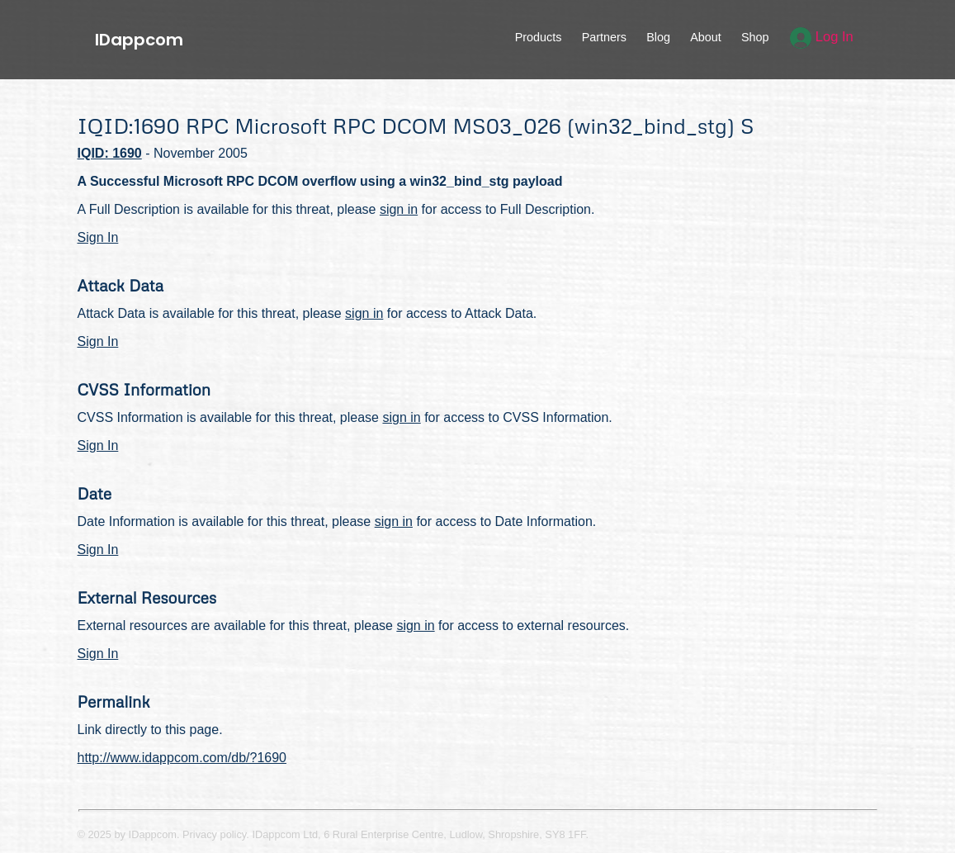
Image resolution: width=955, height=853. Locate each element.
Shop (755, 37)
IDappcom (139, 39)
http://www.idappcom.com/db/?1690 (182, 758)
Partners (604, 37)
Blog (658, 37)
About (705, 37)
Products (538, 37)
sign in (399, 209)
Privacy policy (214, 834)
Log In (821, 37)
